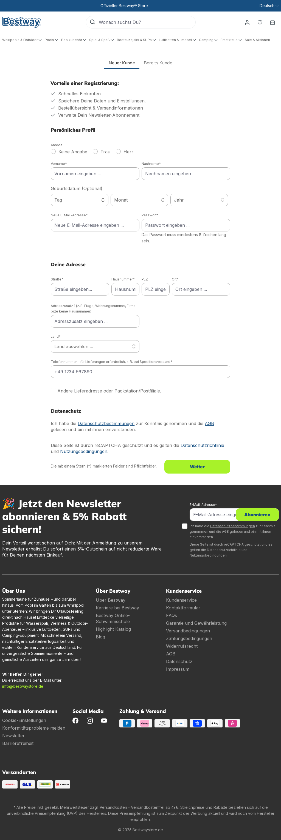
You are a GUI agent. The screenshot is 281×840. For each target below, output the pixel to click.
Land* (56, 336)
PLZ (145, 279)
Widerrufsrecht (182, 646)
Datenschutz (179, 661)
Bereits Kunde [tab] (158, 62)
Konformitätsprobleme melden (33, 728)
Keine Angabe (72, 151)
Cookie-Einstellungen (24, 720)
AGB (209, 423)
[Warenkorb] (272, 22)
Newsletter (13, 735)
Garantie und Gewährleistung (196, 623)
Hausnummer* (123, 279)
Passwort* (150, 215)
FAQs (171, 615)
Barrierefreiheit (17, 743)
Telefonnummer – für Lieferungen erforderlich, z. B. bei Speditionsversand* (111, 362)
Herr (128, 151)
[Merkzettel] (260, 22)
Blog (100, 637)
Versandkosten (113, 807)
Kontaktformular (183, 607)
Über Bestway (110, 600)
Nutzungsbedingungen (83, 451)
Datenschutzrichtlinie (202, 445)
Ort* (175, 279)
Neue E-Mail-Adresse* (69, 215)
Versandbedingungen (188, 630)
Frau (105, 151)
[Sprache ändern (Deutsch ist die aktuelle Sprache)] (269, 5)
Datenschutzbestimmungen (106, 423)
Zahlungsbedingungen (189, 638)
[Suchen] (92, 22)
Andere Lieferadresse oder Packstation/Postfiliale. (109, 391)
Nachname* (151, 164)
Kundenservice (181, 600)
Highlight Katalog (113, 629)
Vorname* (59, 164)
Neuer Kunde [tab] (122, 62)
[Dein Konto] (247, 22)
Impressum (177, 669)
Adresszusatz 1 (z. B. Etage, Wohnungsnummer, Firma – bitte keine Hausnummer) (94, 308)
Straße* (57, 279)
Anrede (57, 145)
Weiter (197, 466)
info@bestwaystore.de (22, 686)
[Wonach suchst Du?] (147, 22)
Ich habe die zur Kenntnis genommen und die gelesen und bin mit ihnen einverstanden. (233, 531)
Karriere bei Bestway (117, 607)
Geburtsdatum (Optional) (76, 188)
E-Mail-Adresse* (203, 505)
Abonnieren (257, 514)
